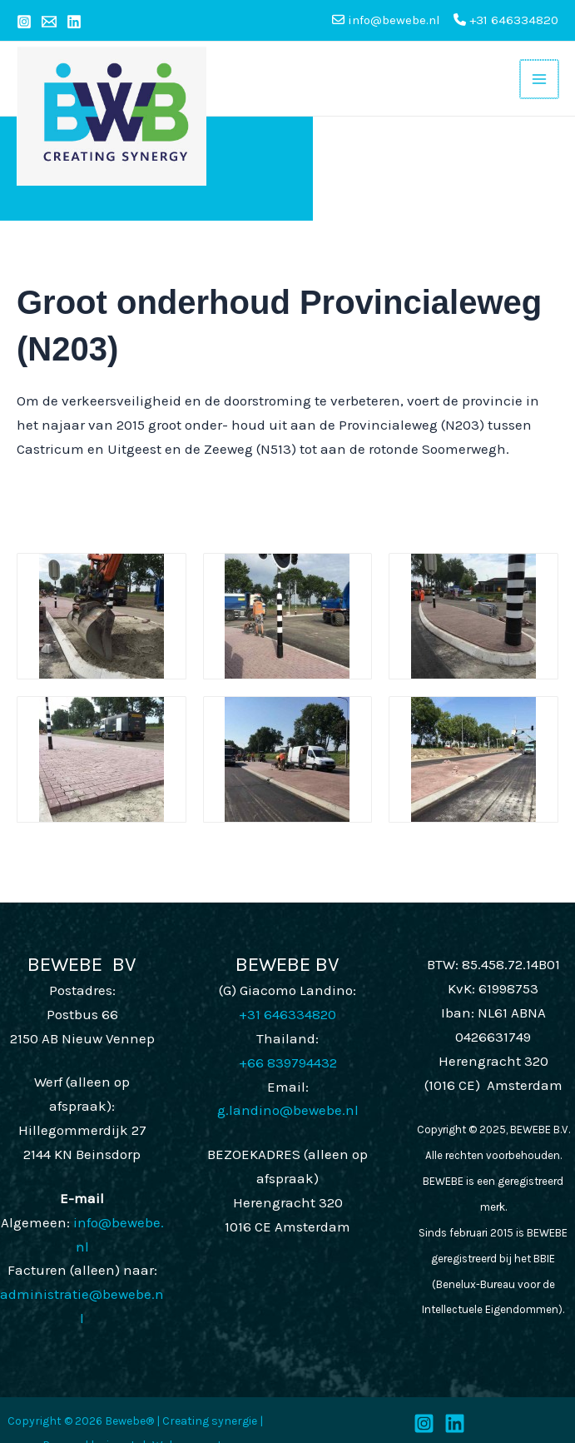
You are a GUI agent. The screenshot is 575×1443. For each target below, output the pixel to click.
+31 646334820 (506, 19)
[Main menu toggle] (539, 71)
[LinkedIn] (454, 1409)
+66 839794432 (288, 1048)
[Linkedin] (74, 21)
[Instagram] (24, 21)
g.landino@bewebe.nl (288, 1096)
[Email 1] (49, 21)
